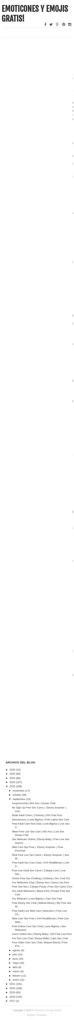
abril (15, 967)
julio (15, 954)
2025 (12, 773)
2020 (12, 988)
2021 (12, 983)
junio (16, 958)
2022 (12, 786)
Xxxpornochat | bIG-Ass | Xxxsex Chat (33, 803)
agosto (17, 950)
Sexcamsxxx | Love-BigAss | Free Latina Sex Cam (40, 819)
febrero (17, 975)
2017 (12, 1000)
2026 (12, 769)
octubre (17, 794)
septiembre (19, 799)
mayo (16, 962)
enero (16, 979)
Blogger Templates (37, 1015)
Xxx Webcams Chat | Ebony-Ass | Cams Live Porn (40, 882)
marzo (17, 971)
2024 (12, 778)
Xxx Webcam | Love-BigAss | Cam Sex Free (37, 898)
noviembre (19, 790)
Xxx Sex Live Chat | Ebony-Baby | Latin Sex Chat (40, 938)
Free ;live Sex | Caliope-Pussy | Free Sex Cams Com (42, 886)
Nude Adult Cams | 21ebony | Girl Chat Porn (37, 815)
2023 (12, 782)
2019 (12, 992)
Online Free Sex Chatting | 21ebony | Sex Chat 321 (41, 878)
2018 (12, 996)
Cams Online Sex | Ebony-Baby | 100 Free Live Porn (42, 934)
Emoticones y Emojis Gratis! (46, 1010)
